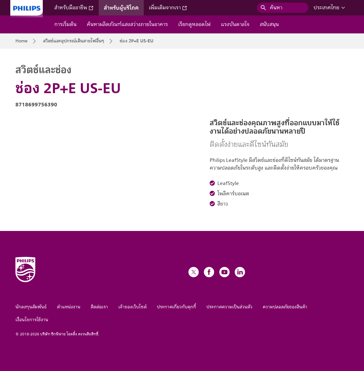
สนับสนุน (269, 24)
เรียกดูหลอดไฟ (194, 24)
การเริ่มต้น (65, 24)
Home (21, 41)
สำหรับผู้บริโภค (121, 8)
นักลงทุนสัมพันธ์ (31, 307)
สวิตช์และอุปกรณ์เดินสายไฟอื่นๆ (73, 41)
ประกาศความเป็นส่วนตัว (229, 307)
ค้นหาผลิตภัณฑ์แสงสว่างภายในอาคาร (127, 24)
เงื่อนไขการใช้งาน (31, 319)
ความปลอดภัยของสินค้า (285, 307)
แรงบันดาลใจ (235, 24)
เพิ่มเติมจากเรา (168, 8)
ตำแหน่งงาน (68, 307)
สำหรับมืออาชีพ (74, 8)
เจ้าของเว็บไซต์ (132, 307)
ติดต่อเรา (99, 307)
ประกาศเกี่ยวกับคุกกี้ (176, 307)
